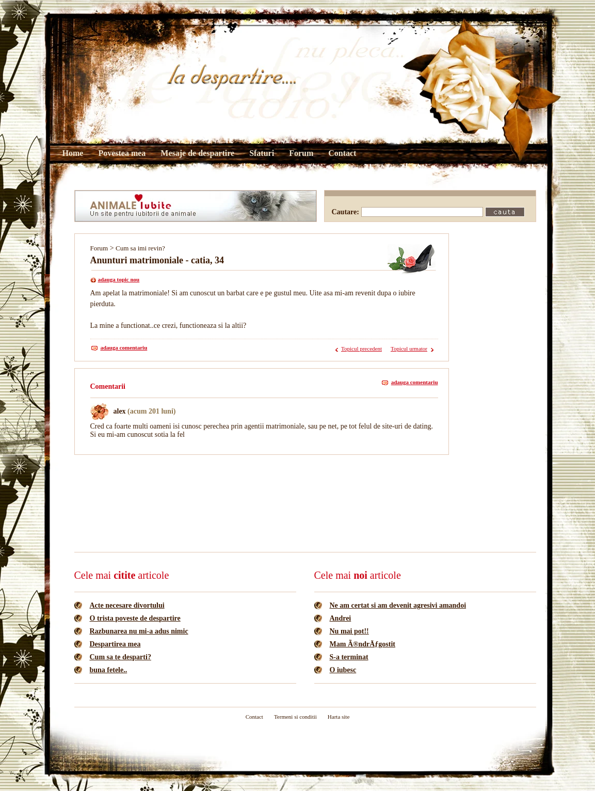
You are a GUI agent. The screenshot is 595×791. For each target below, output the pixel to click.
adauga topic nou (119, 279)
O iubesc (343, 670)
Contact (342, 153)
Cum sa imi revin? (140, 248)
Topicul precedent (361, 348)
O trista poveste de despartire (135, 618)
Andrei (340, 618)
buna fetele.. (108, 670)
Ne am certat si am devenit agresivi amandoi (398, 605)
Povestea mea (122, 153)
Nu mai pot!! (349, 631)
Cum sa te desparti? (120, 657)
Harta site (338, 717)
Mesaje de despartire (197, 153)
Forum (301, 153)
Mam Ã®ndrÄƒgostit (363, 644)
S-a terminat (349, 657)
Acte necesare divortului (127, 605)
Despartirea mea (115, 644)
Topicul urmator (409, 348)
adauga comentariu (124, 347)
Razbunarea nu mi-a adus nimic (139, 631)
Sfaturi (261, 153)
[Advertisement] (262, 486)
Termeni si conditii (295, 717)
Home (73, 153)
